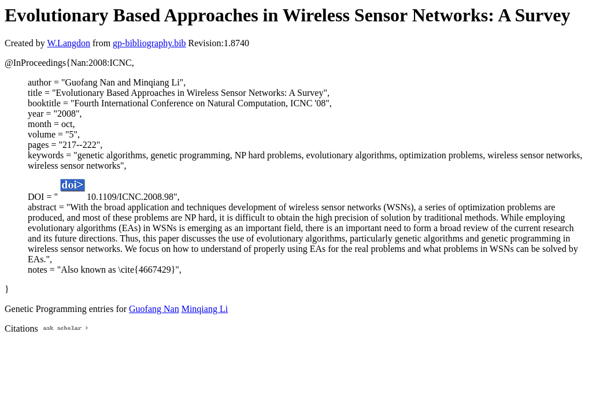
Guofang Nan (154, 309)
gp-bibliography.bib (149, 43)
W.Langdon (68, 43)
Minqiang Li (205, 309)
